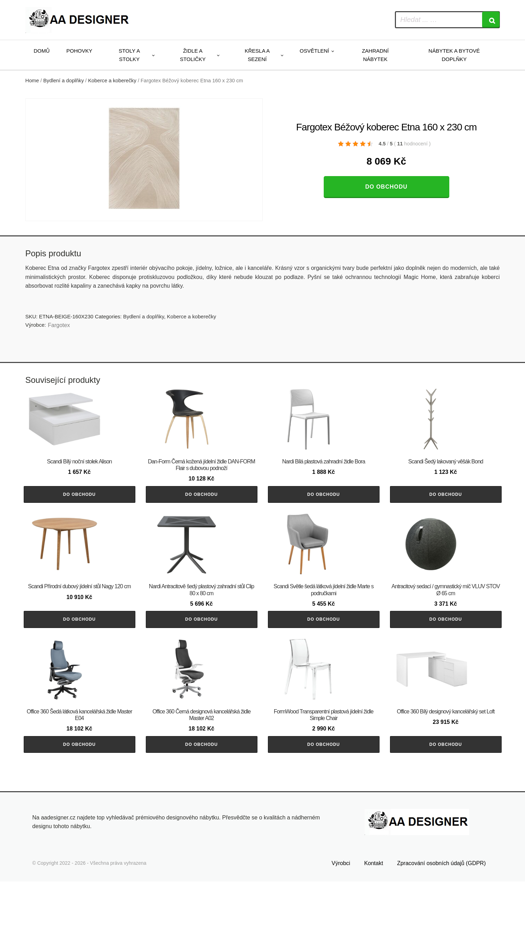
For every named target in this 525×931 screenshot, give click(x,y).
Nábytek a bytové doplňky (454, 55)
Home (32, 80)
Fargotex (59, 325)
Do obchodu (386, 187)
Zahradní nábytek (375, 55)
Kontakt (373, 912)
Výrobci (341, 912)
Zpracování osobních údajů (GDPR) (441, 912)
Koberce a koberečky (112, 80)
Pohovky (79, 51)
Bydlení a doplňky (63, 80)
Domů (42, 51)
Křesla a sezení (257, 55)
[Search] (491, 20)
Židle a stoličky (193, 55)
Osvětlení (314, 51)
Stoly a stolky (129, 55)
